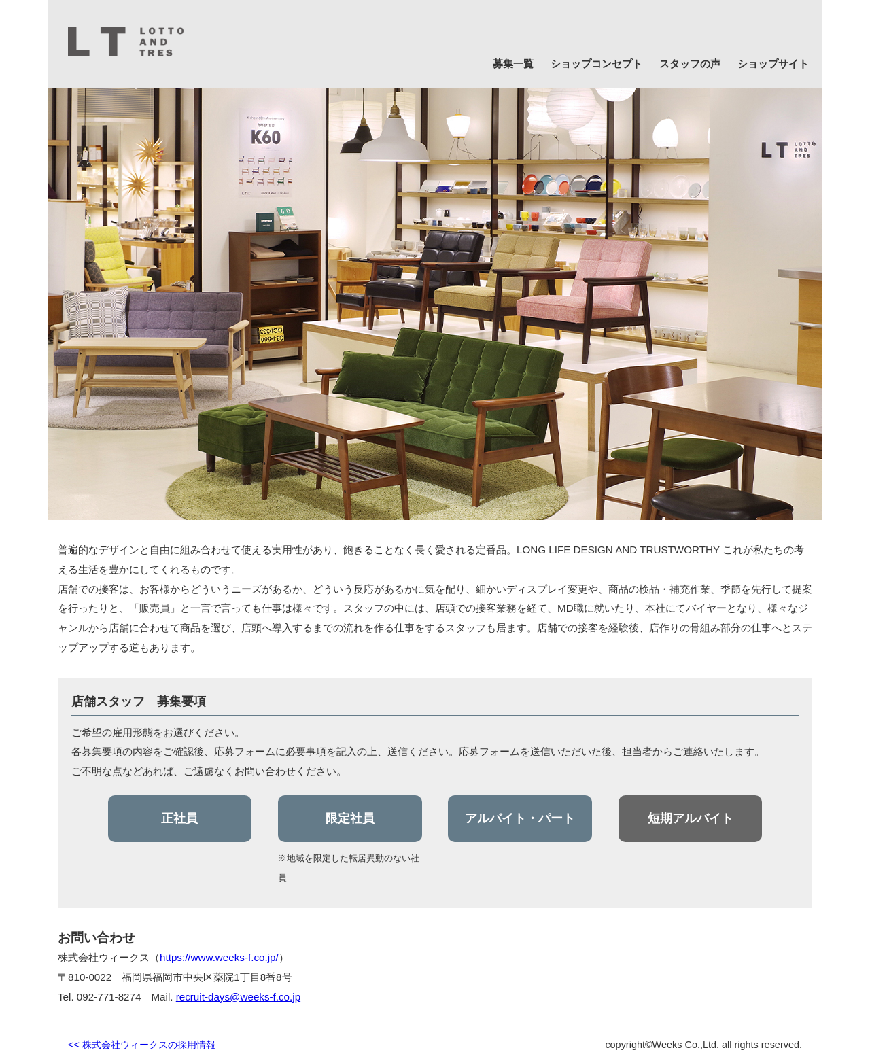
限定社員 (350, 818)
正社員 (179, 818)
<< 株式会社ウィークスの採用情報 (141, 1044)
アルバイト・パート (520, 818)
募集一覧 (513, 63)
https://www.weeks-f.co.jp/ (219, 957)
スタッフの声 (689, 63)
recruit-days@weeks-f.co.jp (238, 997)
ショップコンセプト (596, 63)
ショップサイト (773, 63)
